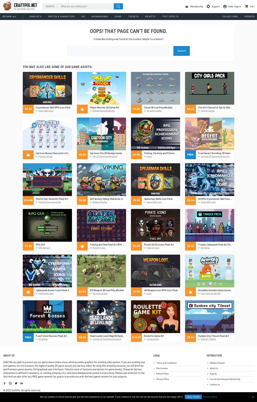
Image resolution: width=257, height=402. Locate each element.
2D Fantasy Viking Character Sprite (107, 199)
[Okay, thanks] (253, 397)
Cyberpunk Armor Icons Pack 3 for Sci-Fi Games (53, 290)
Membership (194, 6)
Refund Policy (162, 374)
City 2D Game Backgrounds (105, 156)
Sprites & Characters (61, 16)
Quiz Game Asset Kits (210, 293)
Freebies (249, 16)
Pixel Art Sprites (208, 111)
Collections (230, 16)
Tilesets (133, 16)
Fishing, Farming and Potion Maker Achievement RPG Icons (161, 153)
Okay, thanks (193, 397)
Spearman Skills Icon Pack (158, 199)
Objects (150, 16)
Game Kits (35, 16)
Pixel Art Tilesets (208, 339)
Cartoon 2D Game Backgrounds (107, 339)
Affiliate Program (217, 363)
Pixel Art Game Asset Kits (50, 202)
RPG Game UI (44, 248)
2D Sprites (205, 248)
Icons (118, 16)
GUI (83, 16)
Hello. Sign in (232, 6)
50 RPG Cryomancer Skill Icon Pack (215, 199)
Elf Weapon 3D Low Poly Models (107, 290)
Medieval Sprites (100, 202)
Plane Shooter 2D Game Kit (104, 107)
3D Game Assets (154, 111)
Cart (250, 6)
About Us (214, 368)
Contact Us (215, 384)
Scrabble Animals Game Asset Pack (215, 290)
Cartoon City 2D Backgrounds (106, 153)
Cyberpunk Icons (46, 293)
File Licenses (162, 368)
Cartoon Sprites (45, 156)
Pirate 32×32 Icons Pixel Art (159, 244)
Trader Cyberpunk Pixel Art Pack (215, 244)
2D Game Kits (153, 339)
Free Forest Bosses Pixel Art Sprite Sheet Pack (53, 336)
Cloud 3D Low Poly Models (158, 107)
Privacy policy (210, 397)
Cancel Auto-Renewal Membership (225, 379)
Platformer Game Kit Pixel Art (52, 199)
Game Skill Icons (46, 111)
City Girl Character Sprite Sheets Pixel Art (215, 107)
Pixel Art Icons (99, 248)
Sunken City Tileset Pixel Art (213, 336)
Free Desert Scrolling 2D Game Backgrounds (215, 153)
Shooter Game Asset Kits (104, 111)
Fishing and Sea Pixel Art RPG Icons (107, 244)
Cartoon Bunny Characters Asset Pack (53, 153)
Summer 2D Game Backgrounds (215, 156)
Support (213, 6)
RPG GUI (40, 244)
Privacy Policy (162, 379)
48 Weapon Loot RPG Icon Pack (161, 290)
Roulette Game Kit (154, 336)
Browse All (9, 16)
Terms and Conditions (166, 363)
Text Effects (170, 16)
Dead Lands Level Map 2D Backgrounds (107, 336)
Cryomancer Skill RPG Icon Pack (53, 107)
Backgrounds (100, 16)
